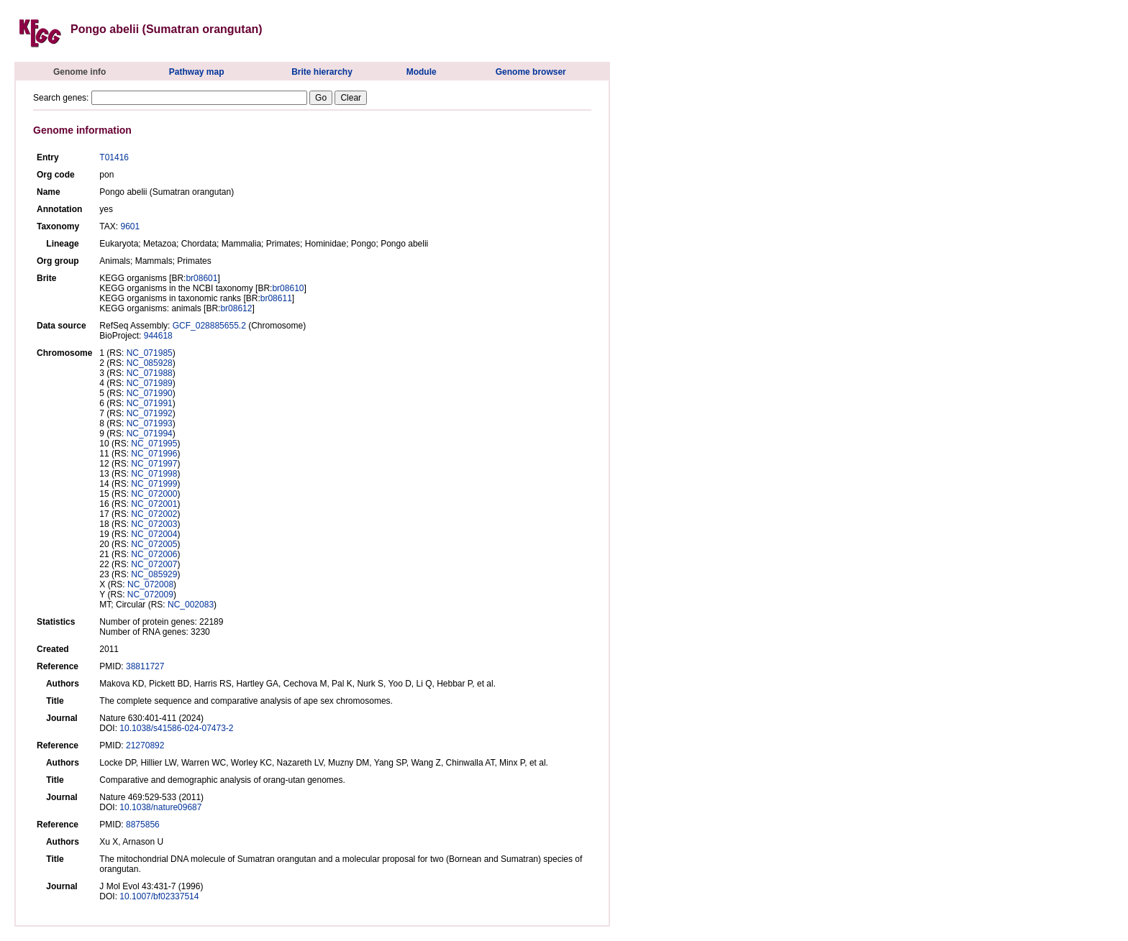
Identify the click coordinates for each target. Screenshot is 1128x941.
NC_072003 (154, 524)
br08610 (288, 288)
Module (421, 72)
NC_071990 (150, 393)
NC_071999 (154, 484)
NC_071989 (150, 383)
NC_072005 (154, 544)
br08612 (236, 308)
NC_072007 (154, 564)
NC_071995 (154, 444)
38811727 (145, 666)
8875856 (143, 825)
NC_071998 (154, 474)
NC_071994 (150, 433)
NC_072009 (150, 594)
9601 (130, 226)
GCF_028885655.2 (209, 326)
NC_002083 (191, 605)
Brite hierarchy (321, 72)
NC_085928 (150, 363)
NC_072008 (150, 584)
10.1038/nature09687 (160, 807)
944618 (158, 336)
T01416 (114, 157)
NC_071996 (154, 454)
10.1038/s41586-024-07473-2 (176, 728)
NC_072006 (154, 554)
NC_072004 (154, 534)
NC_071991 (150, 403)
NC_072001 (154, 504)
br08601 (201, 278)
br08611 (276, 298)
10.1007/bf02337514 (159, 896)
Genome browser (531, 72)
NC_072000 (154, 494)
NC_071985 (150, 353)
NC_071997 (154, 464)
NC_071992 (150, 413)
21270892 (145, 745)
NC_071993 (150, 423)
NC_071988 (150, 373)
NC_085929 (154, 574)
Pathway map (196, 72)
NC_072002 (154, 514)
